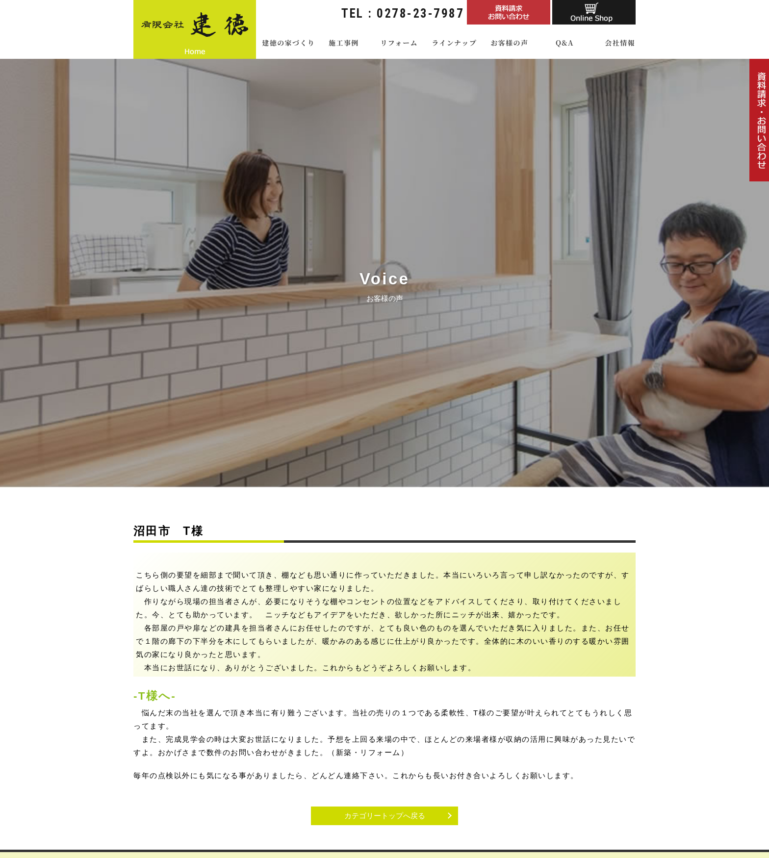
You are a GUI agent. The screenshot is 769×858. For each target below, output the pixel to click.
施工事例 (344, 43)
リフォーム (398, 43)
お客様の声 (509, 43)
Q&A (565, 43)
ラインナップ (454, 43)
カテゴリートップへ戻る (384, 815)
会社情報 (620, 43)
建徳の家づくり (288, 43)
